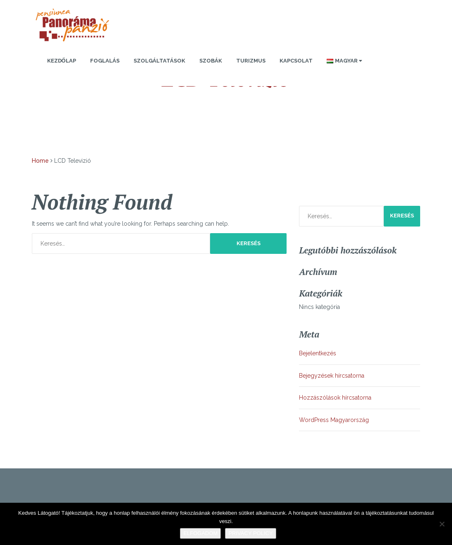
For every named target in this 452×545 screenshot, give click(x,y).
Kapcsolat (296, 61)
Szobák (210, 61)
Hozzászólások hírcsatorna (335, 397)
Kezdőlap (61, 61)
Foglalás (105, 61)
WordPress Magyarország (334, 420)
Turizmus (250, 61)
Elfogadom (200, 533)
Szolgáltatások (159, 61)
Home (40, 160)
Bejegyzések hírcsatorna (331, 375)
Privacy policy (250, 533)
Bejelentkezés (317, 353)
